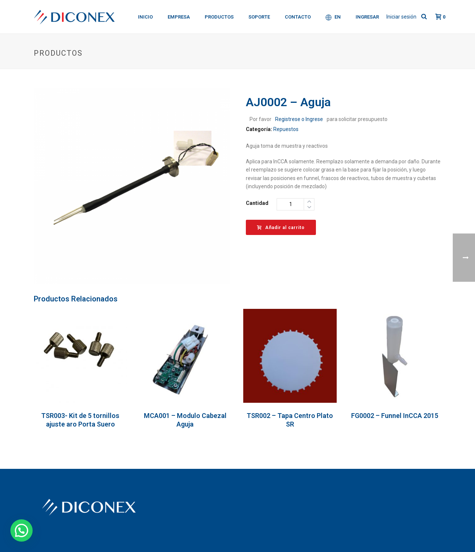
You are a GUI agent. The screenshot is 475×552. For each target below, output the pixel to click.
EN (333, 17)
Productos (219, 17)
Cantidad (257, 203)
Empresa (179, 17)
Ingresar (367, 17)
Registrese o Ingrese (299, 119)
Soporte (259, 17)
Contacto (298, 17)
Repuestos (285, 129)
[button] (21, 530)
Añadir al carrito (281, 227)
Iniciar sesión (401, 17)
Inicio (145, 17)
